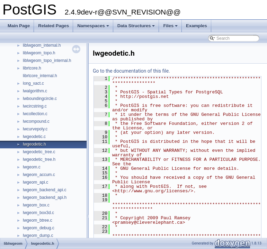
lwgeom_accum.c (39, 174)
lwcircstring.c (35, 106)
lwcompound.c (36, 121)
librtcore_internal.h (40, 75)
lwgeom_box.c (36, 205)
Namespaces (93, 27)
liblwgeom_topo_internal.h (47, 60)
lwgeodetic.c (34, 136)
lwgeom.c (32, 167)
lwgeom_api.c (35, 182)
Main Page (19, 25)
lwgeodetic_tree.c (39, 151)
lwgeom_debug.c (38, 227)
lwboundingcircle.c (40, 98)
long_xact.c (33, 83)
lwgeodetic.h (34, 144)
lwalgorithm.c (35, 91)
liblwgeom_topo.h (39, 52)
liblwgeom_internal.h (42, 45)
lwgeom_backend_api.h (44, 197)
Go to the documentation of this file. (131, 71)
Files (171, 27)
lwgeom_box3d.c (38, 212)
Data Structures (136, 27)
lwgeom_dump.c (38, 235)
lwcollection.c (35, 113)
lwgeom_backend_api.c (44, 189)
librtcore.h (32, 68)
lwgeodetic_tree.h (39, 159)
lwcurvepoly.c (35, 129)
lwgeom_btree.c (37, 220)
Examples (196, 25)
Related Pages (53, 25)
